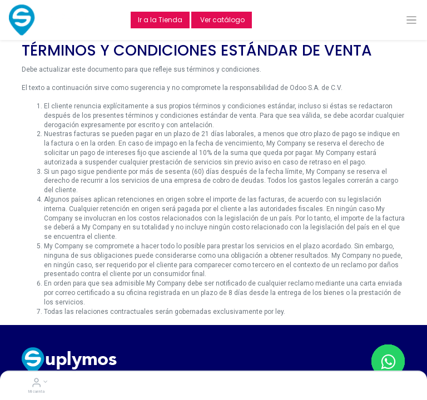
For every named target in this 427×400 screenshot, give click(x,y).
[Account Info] (36, 384)
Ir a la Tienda (160, 19)
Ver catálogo (221, 19)
